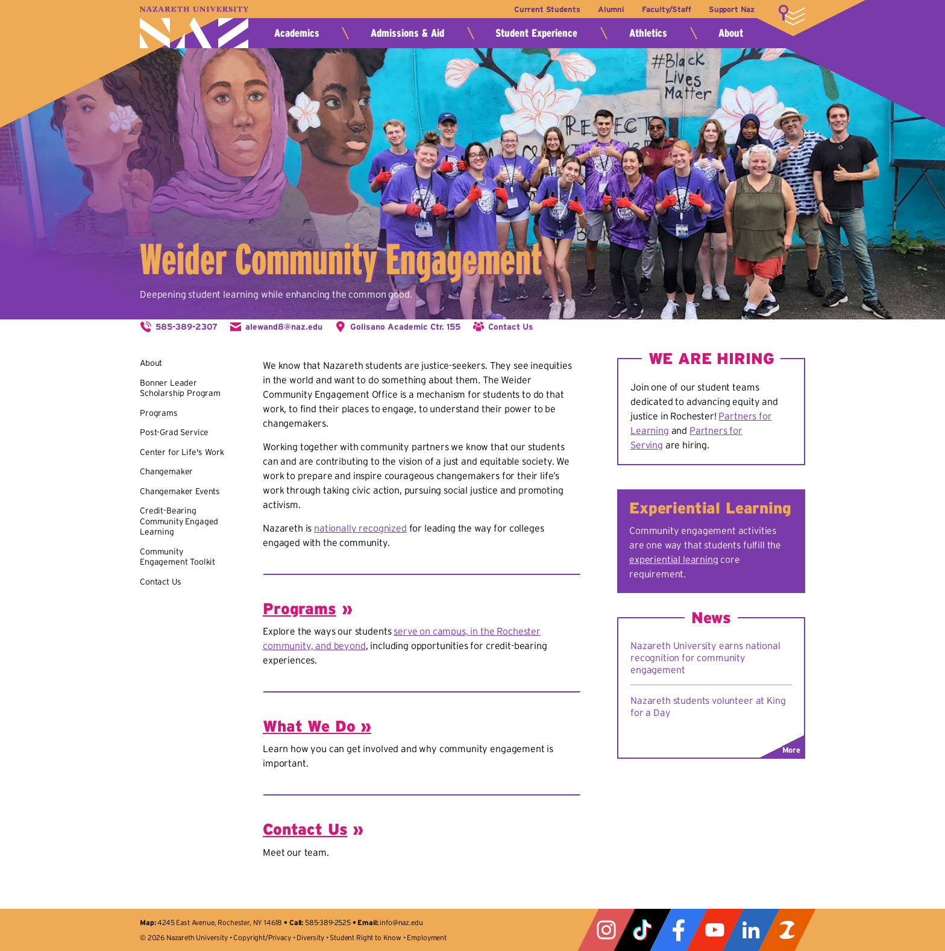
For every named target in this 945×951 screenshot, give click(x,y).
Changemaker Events (180, 491)
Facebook (678, 930)
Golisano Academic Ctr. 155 (405, 326)
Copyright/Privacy (261, 937)
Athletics (648, 33)
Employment (426, 937)
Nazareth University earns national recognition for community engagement (705, 657)
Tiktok (642, 930)
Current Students (547, 9)
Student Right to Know (365, 937)
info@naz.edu (401, 922)
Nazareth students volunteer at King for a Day (707, 706)
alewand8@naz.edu (283, 326)
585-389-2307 (186, 326)
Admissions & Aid (407, 33)
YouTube (715, 930)
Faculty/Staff (666, 9)
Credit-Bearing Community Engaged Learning (179, 521)
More (792, 15)
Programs (159, 413)
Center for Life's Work (182, 452)
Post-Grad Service (174, 432)
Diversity (310, 937)
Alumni (611, 9)
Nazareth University (194, 27)
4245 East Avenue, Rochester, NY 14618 (219, 922)
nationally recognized (360, 528)
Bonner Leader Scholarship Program (180, 388)
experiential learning (673, 559)
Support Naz (732, 9)
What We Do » (317, 726)
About (730, 33)
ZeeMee (787, 930)
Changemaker (166, 471)
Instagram (606, 930)
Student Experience (536, 33)
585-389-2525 (328, 922)
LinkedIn (751, 930)
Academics (296, 33)
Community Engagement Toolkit (177, 557)
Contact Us (510, 326)
